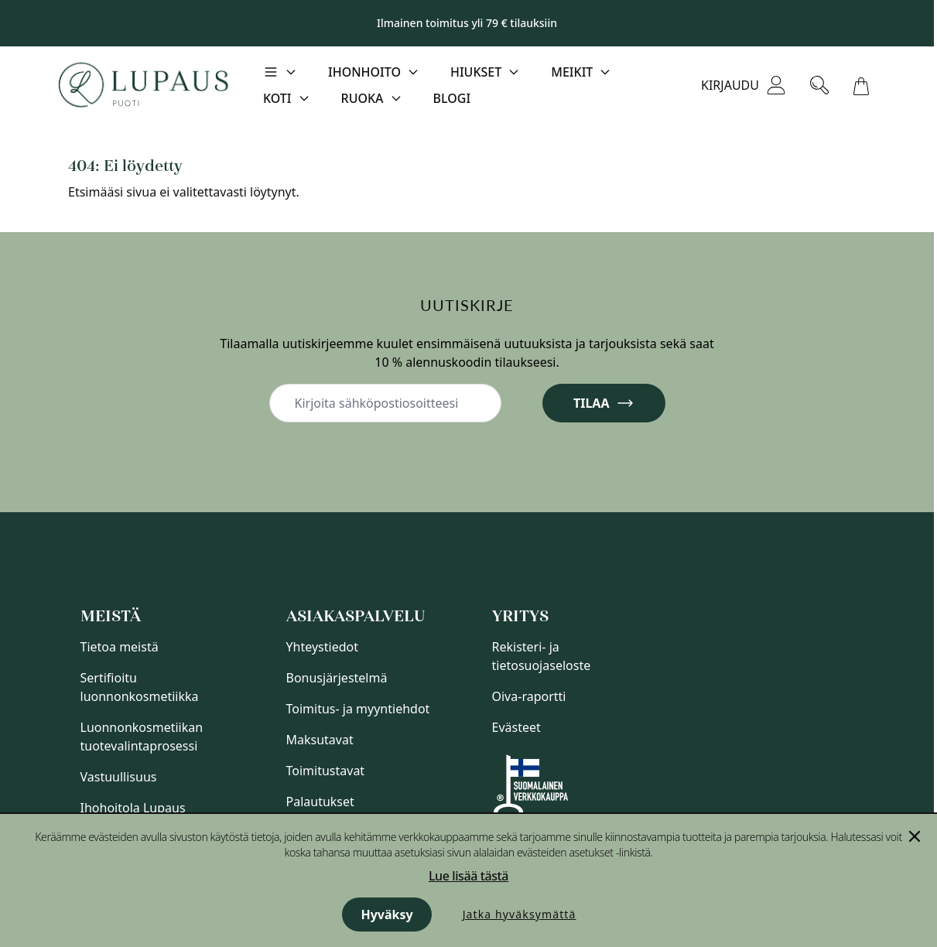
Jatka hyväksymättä (519, 914)
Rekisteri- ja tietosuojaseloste (541, 656)
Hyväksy (386, 914)
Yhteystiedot (322, 646)
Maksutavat (320, 739)
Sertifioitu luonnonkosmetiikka (139, 687)
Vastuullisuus (118, 776)
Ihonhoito (364, 71)
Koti (277, 98)
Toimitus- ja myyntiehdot (358, 708)
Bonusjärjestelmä (337, 677)
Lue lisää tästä (468, 875)
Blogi (452, 98)
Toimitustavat (325, 770)
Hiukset (475, 71)
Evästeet (516, 727)
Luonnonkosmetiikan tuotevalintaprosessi (141, 736)
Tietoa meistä (119, 646)
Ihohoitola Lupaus (133, 807)
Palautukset (320, 801)
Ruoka (362, 98)
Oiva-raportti (529, 696)
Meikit (572, 71)
